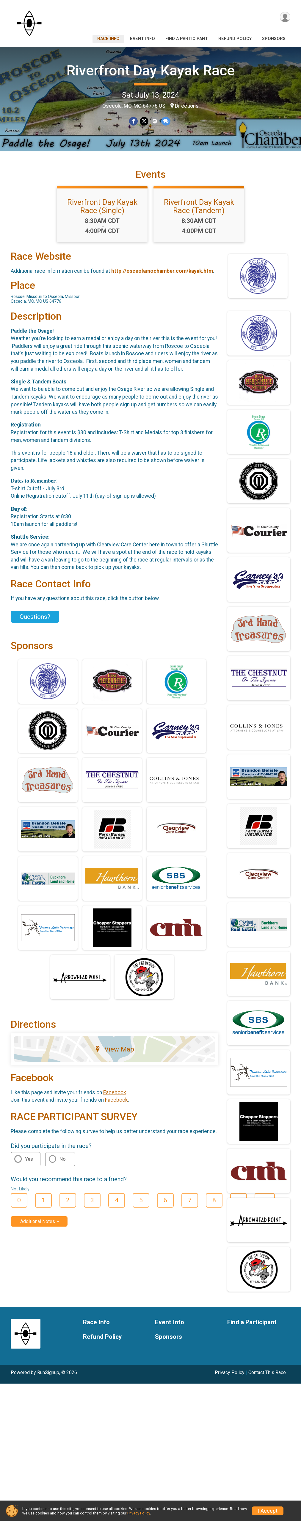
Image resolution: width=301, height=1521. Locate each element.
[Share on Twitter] (144, 121)
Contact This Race (267, 1381)
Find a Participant (186, 38)
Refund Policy (235, 38)
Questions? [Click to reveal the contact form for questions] (35, 625)
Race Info (108, 38)
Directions (187, 106)
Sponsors (274, 38)
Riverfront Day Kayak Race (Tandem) (199, 214)
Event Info (142, 38)
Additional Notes (37, 1229)
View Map (114, 1057)
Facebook (114, 1101)
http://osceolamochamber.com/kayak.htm (162, 279)
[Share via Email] (154, 121)
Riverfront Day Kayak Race (151, 70)
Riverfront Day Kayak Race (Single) (102, 214)
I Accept (268, 1511)
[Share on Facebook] (133, 121)
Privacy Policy (229, 1381)
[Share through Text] (165, 121)
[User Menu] (284, 17)
